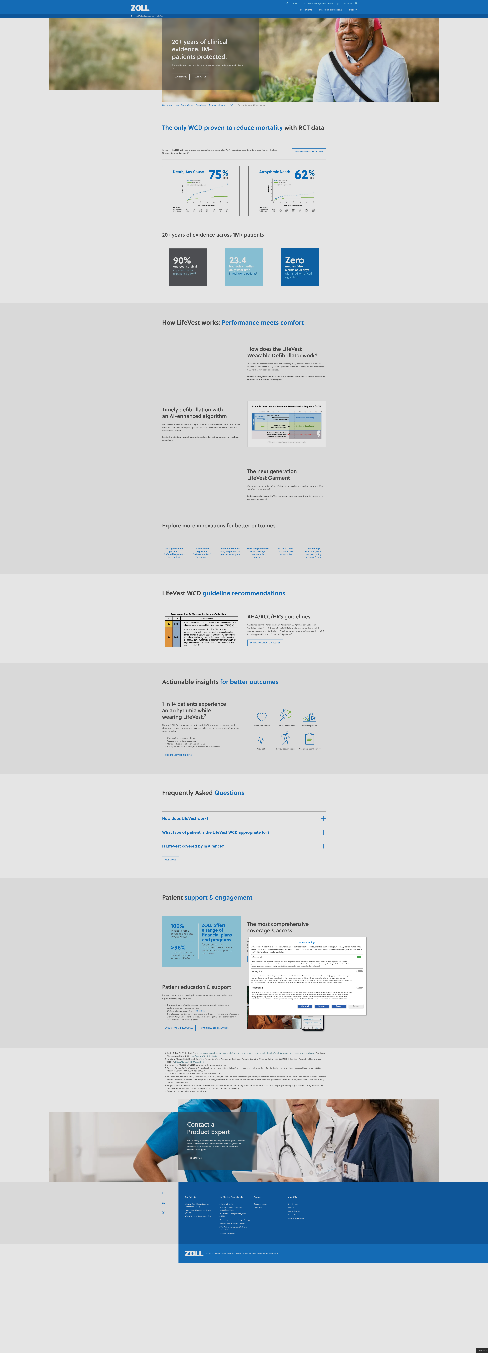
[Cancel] (356, 1006)
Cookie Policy (259, 952)
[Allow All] (305, 1006)
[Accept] (339, 1006)
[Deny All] (322, 1006)
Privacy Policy (278, 952)
